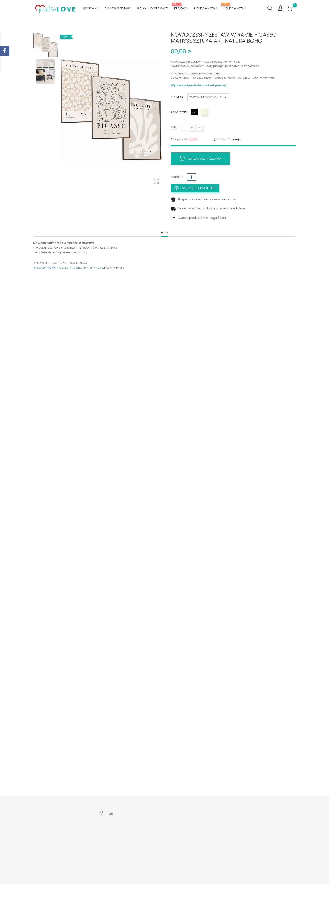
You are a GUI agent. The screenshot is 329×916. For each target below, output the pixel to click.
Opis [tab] (164, 232)
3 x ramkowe (234, 7)
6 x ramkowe (205, 8)
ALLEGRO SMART (117, 8)
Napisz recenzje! (230, 139)
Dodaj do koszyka (200, 158)
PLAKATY (181, 7)
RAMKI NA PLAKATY (152, 8)
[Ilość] (183, 127)
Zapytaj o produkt (195, 188)
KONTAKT (91, 8)
